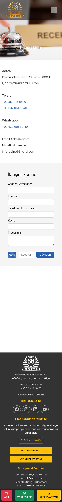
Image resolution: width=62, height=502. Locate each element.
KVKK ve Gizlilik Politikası (31, 485)
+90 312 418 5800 (14, 102)
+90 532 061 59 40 (15, 127)
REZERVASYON (49, 495)
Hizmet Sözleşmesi (31, 478)
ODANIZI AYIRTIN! (31, 459)
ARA (6, 495)
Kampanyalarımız (31, 450)
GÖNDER (45, 255)
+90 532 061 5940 (14, 108)
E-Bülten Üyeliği (31, 440)
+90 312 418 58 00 (31, 388)
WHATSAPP (24, 495)
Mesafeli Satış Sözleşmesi (31, 482)
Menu (54, 8)
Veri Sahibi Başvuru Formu (31, 474)
